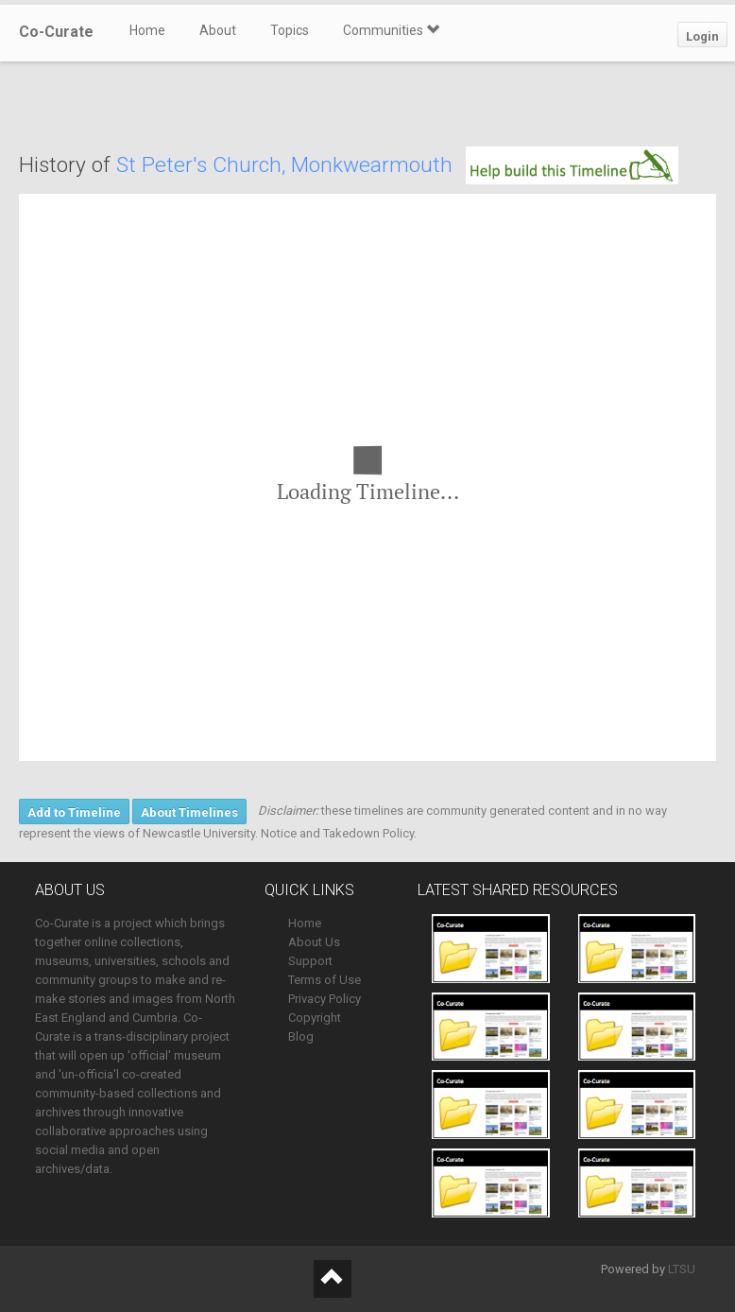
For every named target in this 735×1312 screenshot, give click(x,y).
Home (147, 30)
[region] (367, 477)
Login (702, 36)
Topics (289, 30)
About (217, 30)
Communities (391, 30)
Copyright (314, 1017)
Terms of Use (324, 980)
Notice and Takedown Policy (337, 833)
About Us (314, 942)
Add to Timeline (74, 812)
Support (310, 961)
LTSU (681, 1269)
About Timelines (189, 812)
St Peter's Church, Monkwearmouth (284, 165)
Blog (301, 1036)
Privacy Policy (324, 999)
